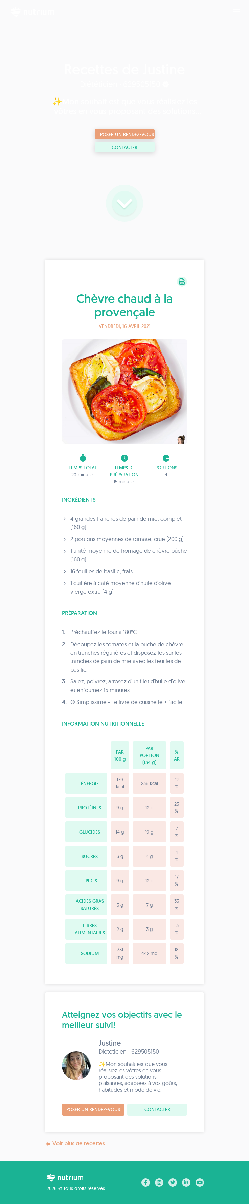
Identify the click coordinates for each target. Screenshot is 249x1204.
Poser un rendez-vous (127, 134)
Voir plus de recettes (75, 1143)
